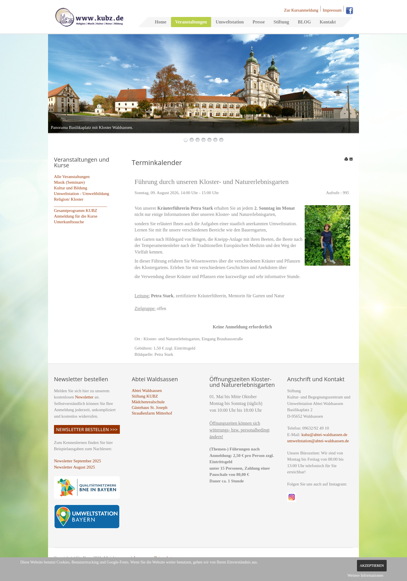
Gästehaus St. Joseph (149, 407)
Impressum (332, 10)
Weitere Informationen (365, 575)
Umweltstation (230, 21)
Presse (258, 21)
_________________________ (80, 205)
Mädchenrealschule (148, 402)
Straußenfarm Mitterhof (152, 413)
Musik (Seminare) (69, 182)
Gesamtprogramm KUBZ (75, 210)
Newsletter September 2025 (77, 461)
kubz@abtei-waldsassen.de (324, 434)
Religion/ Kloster (68, 199)
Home (160, 21)
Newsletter (84, 397)
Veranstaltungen (191, 21)
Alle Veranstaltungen (72, 176)
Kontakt (328, 21)
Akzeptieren (372, 565)
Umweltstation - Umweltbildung (81, 193)
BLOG (304, 21)
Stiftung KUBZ (145, 396)
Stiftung (281, 21)
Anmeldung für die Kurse (76, 216)
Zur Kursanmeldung (301, 10)
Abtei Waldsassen (147, 390)
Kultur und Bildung (70, 188)
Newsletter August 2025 (74, 467)
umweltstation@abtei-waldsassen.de (318, 441)
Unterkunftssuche (69, 222)
